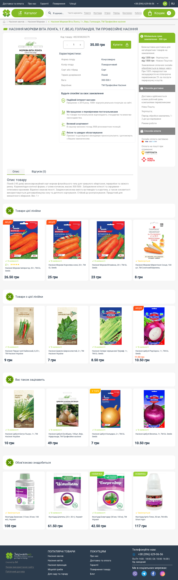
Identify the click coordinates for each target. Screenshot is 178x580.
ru (173, 3)
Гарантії (44, 3)
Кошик (162, 13)
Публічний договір (15, 571)
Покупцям (98, 551)
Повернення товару (100, 569)
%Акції (72, 3)
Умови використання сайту (20, 567)
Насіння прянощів (57, 565)
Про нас (32, 3)
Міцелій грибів (55, 569)
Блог (92, 574)
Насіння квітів (55, 560)
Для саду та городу (58, 574)
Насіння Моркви (36, 21)
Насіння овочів (16, 21)
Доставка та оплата (13, 3)
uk (165, 3)
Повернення (59, 3)
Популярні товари (61, 551)
